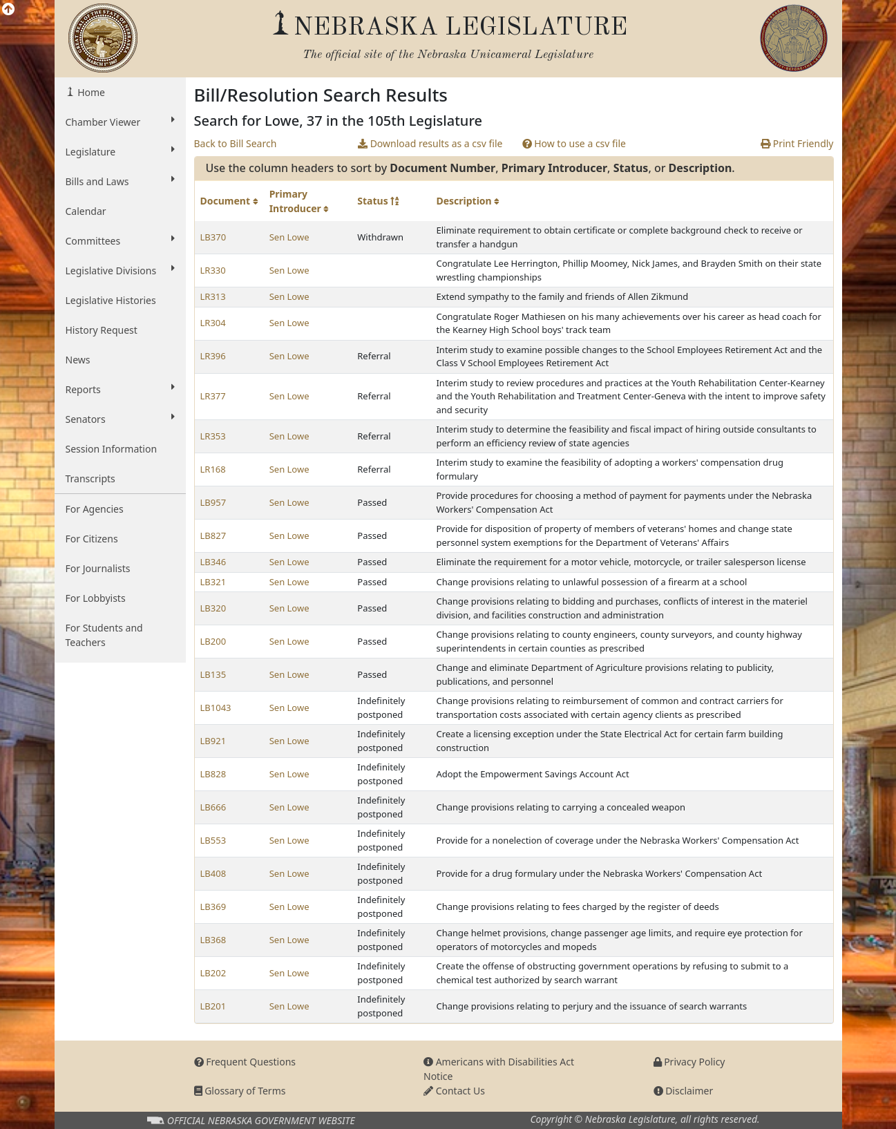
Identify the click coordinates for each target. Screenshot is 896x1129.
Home (90, 92)
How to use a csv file (574, 143)
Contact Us (454, 1090)
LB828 (213, 774)
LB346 (213, 562)
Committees (120, 240)
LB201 (213, 1006)
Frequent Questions (245, 1061)
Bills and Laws (120, 181)
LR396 (213, 356)
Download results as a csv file (430, 143)
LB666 (213, 807)
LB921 (213, 740)
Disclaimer (684, 1090)
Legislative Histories (111, 300)
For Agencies (95, 508)
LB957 (213, 502)
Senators (120, 419)
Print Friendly (797, 143)
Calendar (86, 211)
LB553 (213, 840)
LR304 (213, 322)
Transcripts (90, 478)
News (78, 359)
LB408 (213, 873)
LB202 (213, 973)
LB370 (213, 237)
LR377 (213, 396)
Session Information (112, 448)
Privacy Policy (689, 1061)
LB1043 (215, 707)
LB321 (213, 582)
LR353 (213, 436)
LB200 (213, 641)
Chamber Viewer (120, 122)
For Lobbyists (96, 598)
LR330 (213, 270)
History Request (101, 329)
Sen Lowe (289, 237)
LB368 (213, 939)
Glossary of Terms (240, 1090)
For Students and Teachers (104, 635)
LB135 (213, 674)
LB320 (213, 608)
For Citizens (92, 538)
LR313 (213, 296)
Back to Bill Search (235, 143)
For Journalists (98, 568)
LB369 (213, 906)
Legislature (120, 151)
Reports (120, 389)
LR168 (213, 469)
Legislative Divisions (120, 270)
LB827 (213, 535)
